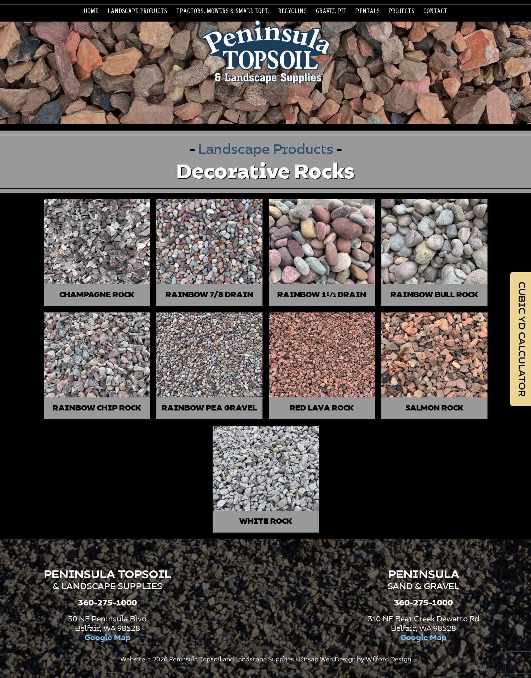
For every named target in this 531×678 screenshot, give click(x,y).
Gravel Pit (331, 11)
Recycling (292, 11)
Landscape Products (267, 150)
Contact (435, 11)
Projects (401, 11)
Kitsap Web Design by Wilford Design (355, 659)
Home (90, 11)
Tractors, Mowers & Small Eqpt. (222, 11)
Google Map (108, 638)
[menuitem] (91, 11)
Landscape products (137, 11)
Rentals (368, 11)
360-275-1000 (107, 603)
